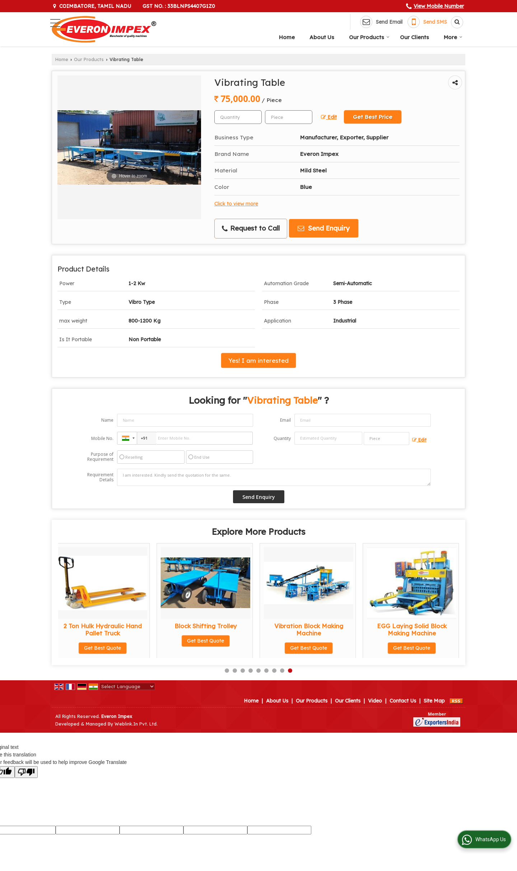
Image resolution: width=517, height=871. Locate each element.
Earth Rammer (210, 626)
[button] (439, 6)
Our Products (369, 37)
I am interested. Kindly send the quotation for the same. (274, 477)
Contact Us (403, 701)
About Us (321, 37)
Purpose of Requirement (100, 457)
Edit (329, 117)
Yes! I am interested (258, 360)
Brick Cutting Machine (416, 626)
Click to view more (236, 203)
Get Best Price (372, 116)
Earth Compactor (107, 626)
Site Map (434, 701)
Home (287, 37)
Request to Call (251, 228)
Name (107, 420)
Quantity (282, 438)
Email (285, 420)
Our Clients (414, 37)
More (453, 37)
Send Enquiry (324, 228)
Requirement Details (100, 477)
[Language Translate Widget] (127, 686)
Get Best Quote (106, 641)
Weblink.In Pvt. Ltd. (136, 724)
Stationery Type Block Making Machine (313, 629)
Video (375, 701)
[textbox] (288, 117)
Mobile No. (102, 438)
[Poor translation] (26, 772)
